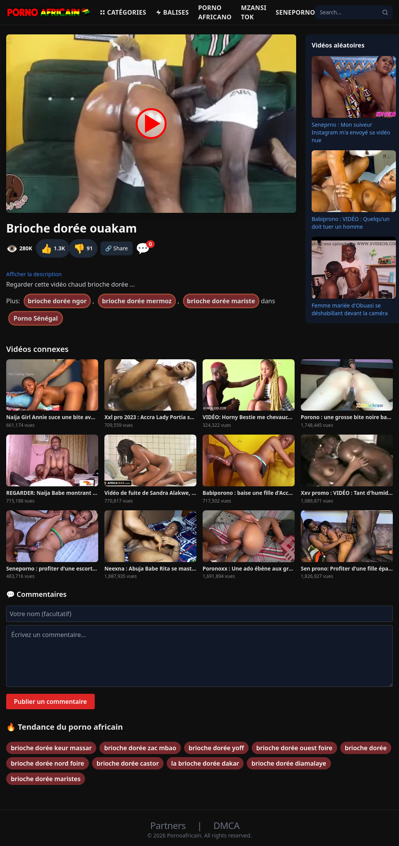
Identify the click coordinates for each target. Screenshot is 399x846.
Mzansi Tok (253, 12)
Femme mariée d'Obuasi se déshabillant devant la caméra (350, 309)
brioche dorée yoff (216, 748)
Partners (169, 825)
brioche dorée (366, 748)
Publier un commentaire (50, 701)
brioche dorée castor (128, 763)
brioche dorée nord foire (47, 763)
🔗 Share (116, 248)
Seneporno (295, 12)
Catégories (122, 12)
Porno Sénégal (36, 318)
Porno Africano (215, 12)
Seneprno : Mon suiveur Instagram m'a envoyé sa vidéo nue (351, 132)
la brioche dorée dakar (205, 763)
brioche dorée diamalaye (288, 763)
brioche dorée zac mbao (140, 748)
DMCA (226, 825)
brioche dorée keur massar (51, 748)
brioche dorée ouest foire (294, 748)
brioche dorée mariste (221, 301)
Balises (172, 12)
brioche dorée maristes (45, 779)
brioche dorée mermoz (137, 301)
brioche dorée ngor (57, 301)
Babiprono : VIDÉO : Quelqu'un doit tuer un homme (350, 222)
